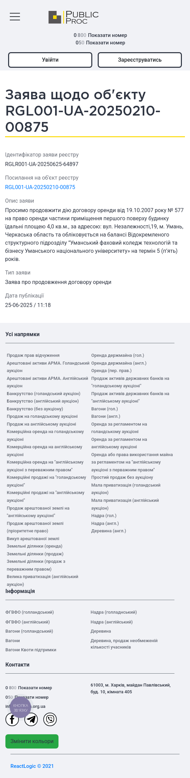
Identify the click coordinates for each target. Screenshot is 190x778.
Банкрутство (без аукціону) (35, 408)
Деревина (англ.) (108, 530)
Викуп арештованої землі (33, 538)
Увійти (50, 60)
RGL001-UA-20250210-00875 (40, 187)
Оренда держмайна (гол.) (117, 355)
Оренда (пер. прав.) (111, 370)
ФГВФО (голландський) (29, 612)
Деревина (101, 631)
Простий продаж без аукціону (122, 477)
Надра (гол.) (103, 515)
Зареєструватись (140, 60)
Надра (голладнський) (114, 612)
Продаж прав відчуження (33, 355)
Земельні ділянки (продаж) (35, 553)
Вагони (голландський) (29, 631)
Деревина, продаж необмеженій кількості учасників (124, 644)
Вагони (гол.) (104, 408)
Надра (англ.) (105, 523)
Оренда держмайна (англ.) (118, 363)
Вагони (12, 640)
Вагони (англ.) (105, 416)
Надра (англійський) (112, 622)
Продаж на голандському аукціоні (42, 416)
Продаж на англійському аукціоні (41, 424)
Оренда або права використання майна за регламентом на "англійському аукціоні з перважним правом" (132, 462)
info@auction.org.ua (25, 706)
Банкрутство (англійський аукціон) (43, 401)
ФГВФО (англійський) (27, 622)
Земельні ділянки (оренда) (35, 546)
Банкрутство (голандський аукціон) (43, 393)
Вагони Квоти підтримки (30, 649)
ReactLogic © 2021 (32, 766)
